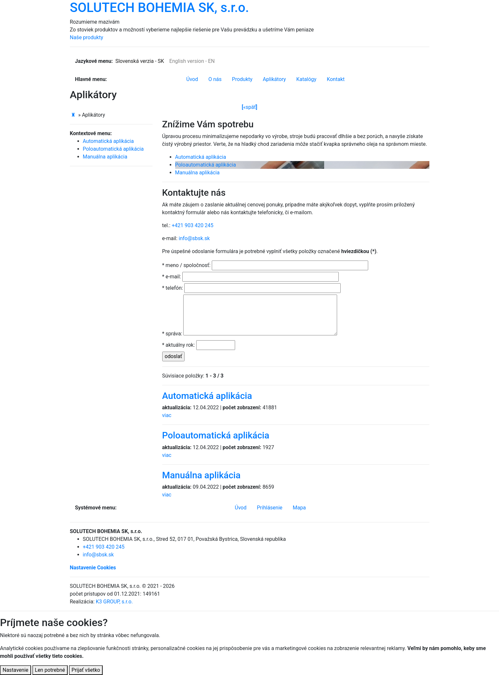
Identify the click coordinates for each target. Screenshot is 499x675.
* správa (172, 334)
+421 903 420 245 (192, 225)
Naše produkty (86, 37)
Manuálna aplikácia (197, 172)
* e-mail (171, 276)
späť (249, 107)
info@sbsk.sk (194, 238)
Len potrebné (50, 670)
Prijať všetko (86, 670)
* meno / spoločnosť (186, 265)
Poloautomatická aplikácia (205, 165)
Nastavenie (15, 670)
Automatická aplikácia (200, 157)
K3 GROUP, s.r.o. (114, 602)
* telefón (172, 288)
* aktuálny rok (178, 345)
